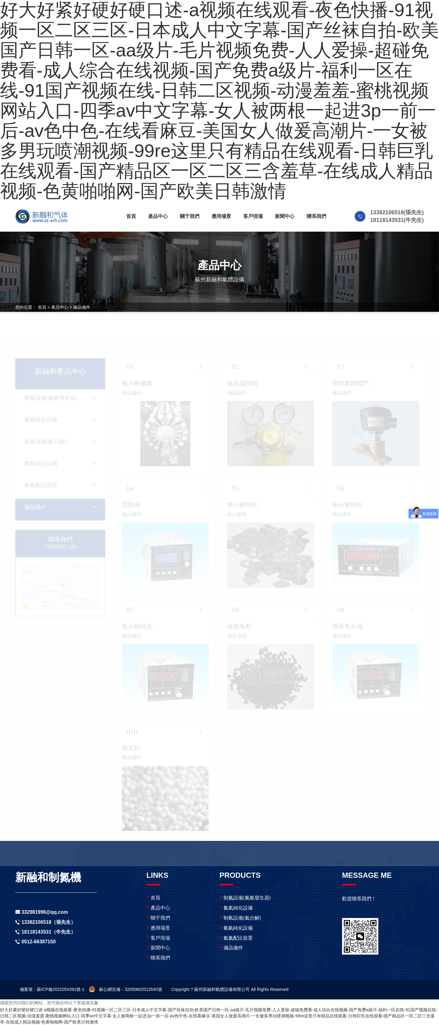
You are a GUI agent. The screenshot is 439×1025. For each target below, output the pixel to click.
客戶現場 (253, 216)
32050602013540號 (143, 989)
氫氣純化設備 (236, 928)
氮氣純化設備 (236, 907)
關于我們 (189, 216)
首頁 (131, 216)
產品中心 (158, 216)
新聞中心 (284, 216)
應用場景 (221, 216)
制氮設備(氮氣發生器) (245, 897)
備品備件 (81, 307)
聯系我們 (316, 216)
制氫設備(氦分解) (240, 917)
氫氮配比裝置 (236, 938)
